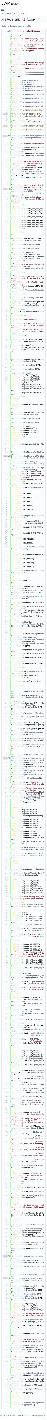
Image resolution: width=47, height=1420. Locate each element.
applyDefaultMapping (28, 1266)
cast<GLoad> (31, 1128)
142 (5, 456)
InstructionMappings (24, 1385)
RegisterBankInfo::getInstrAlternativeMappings (27, 1404)
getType (18, 626)
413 (5, 1278)
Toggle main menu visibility (3, 8)
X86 (15, 14)
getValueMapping (36, 671)
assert (16, 153)
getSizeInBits (31, 1009)
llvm (28, 120)
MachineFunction (25, 464)
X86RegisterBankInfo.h (30, 80)
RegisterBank (24, 148)
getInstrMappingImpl (26, 798)
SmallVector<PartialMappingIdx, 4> (27, 874)
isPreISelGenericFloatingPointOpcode (27, 269)
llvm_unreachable (24, 515)
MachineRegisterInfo (26, 244)
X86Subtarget (24, 468)
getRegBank (28, 302)
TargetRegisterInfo (32, 138)
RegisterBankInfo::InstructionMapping (27, 692)
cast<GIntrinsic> (28, 199)
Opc (22, 778)
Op (22, 254)
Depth (21, 252)
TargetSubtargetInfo (27, 766)
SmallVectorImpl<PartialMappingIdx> (27, 597)
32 (5, 136)
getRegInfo (18, 709)
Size (25, 1019)
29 (5, 126)
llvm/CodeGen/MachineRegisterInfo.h (27, 95)
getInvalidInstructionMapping (27, 1238)
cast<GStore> (36, 1179)
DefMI (30, 1187)
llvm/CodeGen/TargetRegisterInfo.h (27, 107)
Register (18, 1179)
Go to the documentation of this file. (16, 26)
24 (5, 114)
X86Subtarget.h (27, 84)
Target (8, 14)
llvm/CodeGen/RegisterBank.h (27, 99)
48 (5, 189)
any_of (22, 339)
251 (5, 758)
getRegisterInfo (23, 772)
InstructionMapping (29, 796)
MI (23, 195)
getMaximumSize (26, 173)
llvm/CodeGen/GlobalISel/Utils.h (27, 91)
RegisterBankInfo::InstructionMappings (27, 1275)
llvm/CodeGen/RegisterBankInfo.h (27, 103)
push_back (30, 1389)
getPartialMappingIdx (30, 624)
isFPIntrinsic (28, 189)
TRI (34, 167)
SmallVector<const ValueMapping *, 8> (27, 1230)
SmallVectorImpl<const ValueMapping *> (27, 645)
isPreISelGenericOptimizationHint (27, 291)
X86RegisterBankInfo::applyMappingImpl (27, 1257)
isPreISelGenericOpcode (28, 792)
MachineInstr (31, 240)
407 (5, 1256)
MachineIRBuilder (22, 1260)
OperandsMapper (20, 1262)
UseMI (25, 1134)
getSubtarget (19, 768)
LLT (18, 462)
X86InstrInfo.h (27, 82)
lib (2, 14)
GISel (22, 14)
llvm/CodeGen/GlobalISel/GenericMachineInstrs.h (27, 87)
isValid (29, 800)
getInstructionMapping (29, 744)
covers (28, 167)
